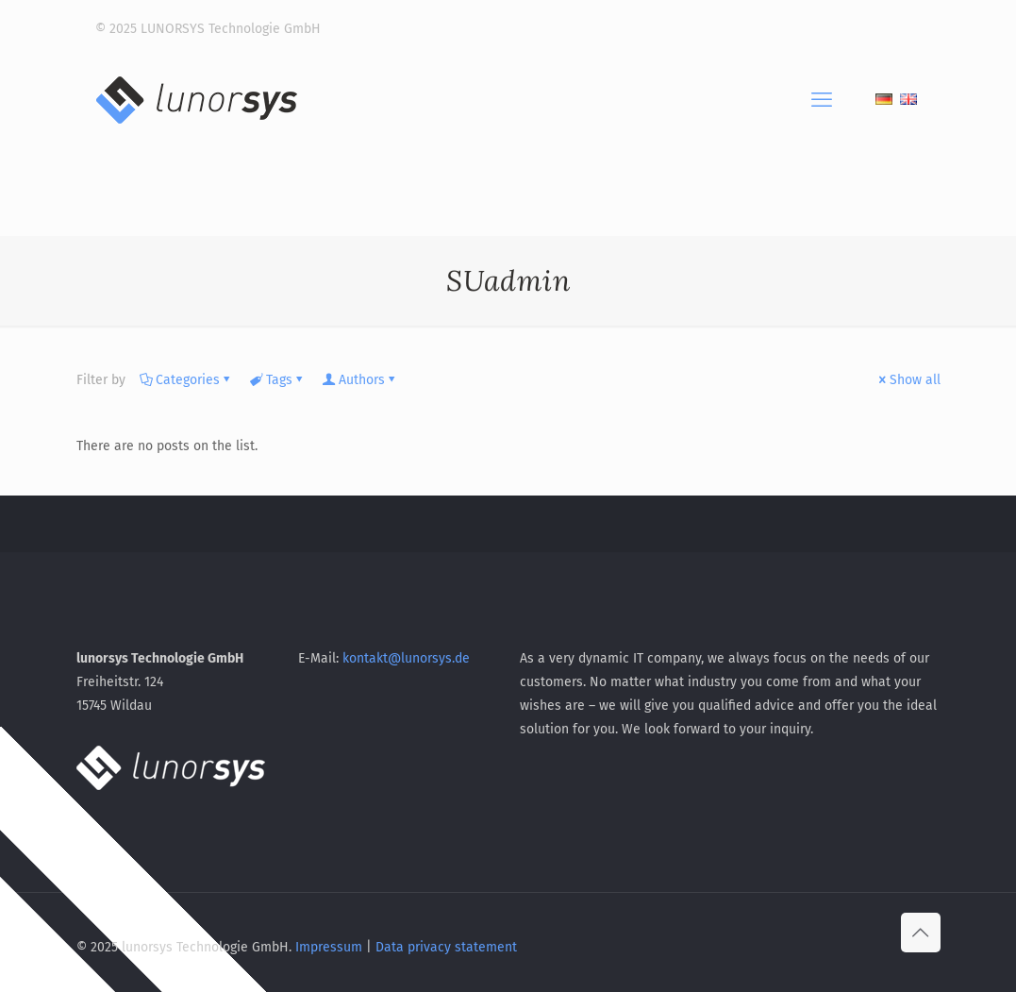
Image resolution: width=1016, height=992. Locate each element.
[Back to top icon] (921, 932)
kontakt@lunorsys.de (406, 658)
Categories (186, 380)
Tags (278, 380)
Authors (360, 380)
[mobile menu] (822, 100)
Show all (908, 380)
